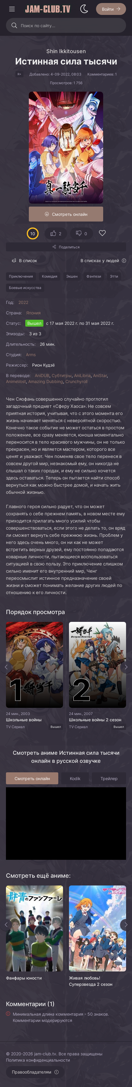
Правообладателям (31, 1071)
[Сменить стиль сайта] (84, 9)
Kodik (75, 778)
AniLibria (82, 375)
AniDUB (42, 375)
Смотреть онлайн (69, 214)
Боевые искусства (25, 287)
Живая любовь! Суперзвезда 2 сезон (90, 981)
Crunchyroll (76, 381)
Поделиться (69, 247)
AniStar (100, 375)
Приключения (21, 276)
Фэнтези (94, 276)
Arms (31, 354)
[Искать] (14, 25)
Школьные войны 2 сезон (95, 719)
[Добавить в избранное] (102, 233)
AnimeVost (16, 381)
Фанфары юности (24, 977)
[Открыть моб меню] (12, 9)
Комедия (49, 276)
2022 (23, 302)
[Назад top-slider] (6, 667)
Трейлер (109, 778)
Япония (33, 312)
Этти (114, 276)
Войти (108, 9)
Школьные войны (24, 719)
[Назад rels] (6, 925)
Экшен (72, 276)
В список (28, 260)
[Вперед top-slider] (126, 667)
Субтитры (62, 375)
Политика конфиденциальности (38, 1060)
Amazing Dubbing (45, 381)
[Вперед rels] (126, 925)
